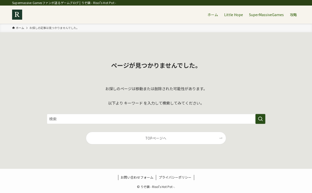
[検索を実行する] (260, 119)
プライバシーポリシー (175, 177)
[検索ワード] (156, 119)
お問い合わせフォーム (137, 177)
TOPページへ (155, 138)
